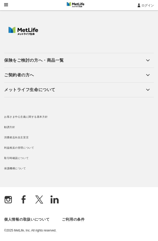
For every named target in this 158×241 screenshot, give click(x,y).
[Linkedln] (55, 200)
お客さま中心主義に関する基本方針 (26, 116)
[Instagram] (8, 200)
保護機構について (15, 168)
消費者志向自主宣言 (16, 137)
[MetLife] (23, 34)
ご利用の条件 (73, 219)
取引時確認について (16, 158)
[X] (39, 200)
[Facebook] (24, 200)
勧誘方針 (9, 127)
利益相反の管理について (19, 147)
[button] (77, 60)
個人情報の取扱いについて (26, 219)
